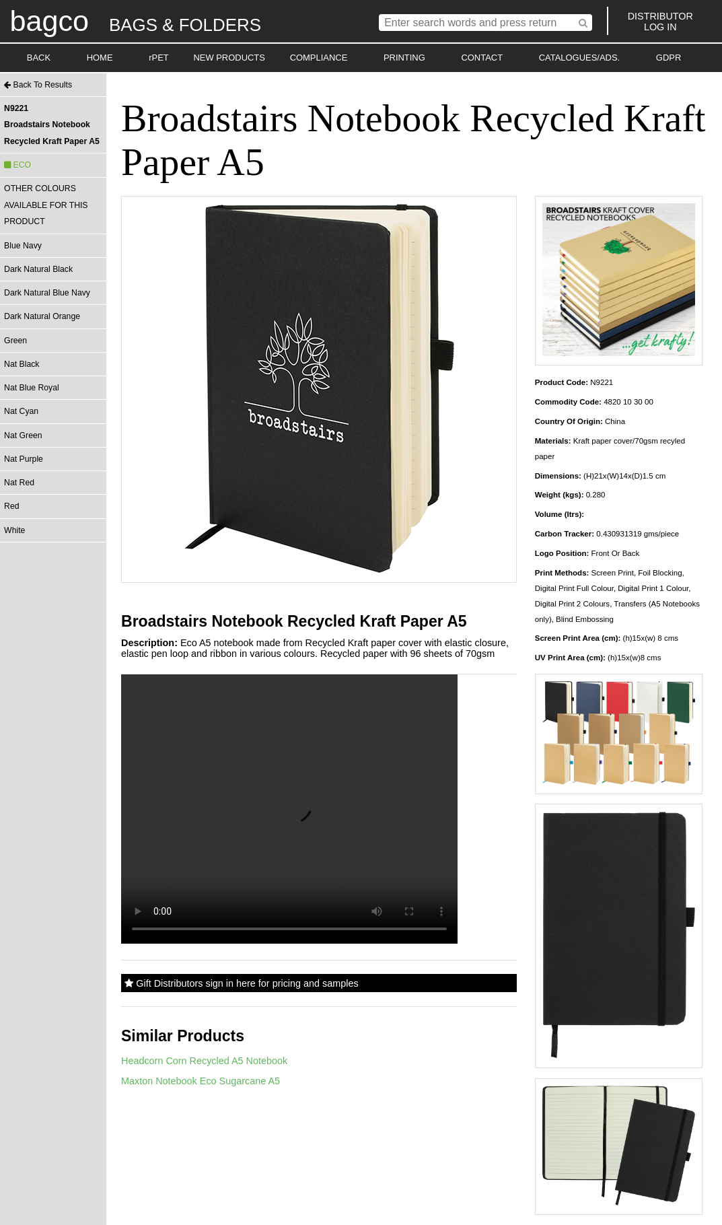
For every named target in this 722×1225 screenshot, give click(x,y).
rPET (159, 58)
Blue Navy (23, 245)
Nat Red (19, 482)
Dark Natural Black (38, 269)
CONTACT (482, 58)
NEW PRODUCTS (229, 58)
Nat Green (23, 435)
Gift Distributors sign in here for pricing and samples (241, 983)
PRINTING (404, 58)
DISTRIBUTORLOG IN (660, 21)
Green (15, 340)
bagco (49, 21)
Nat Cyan (21, 411)
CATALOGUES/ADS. (579, 58)
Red (11, 506)
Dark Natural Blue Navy (47, 293)
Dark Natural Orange (42, 316)
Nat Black (21, 364)
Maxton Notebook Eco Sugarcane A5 (200, 1081)
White (14, 530)
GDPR (668, 58)
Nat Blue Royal (31, 387)
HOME (100, 58)
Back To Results (38, 85)
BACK (38, 58)
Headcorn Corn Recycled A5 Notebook (204, 1060)
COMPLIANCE (319, 58)
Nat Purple (23, 459)
